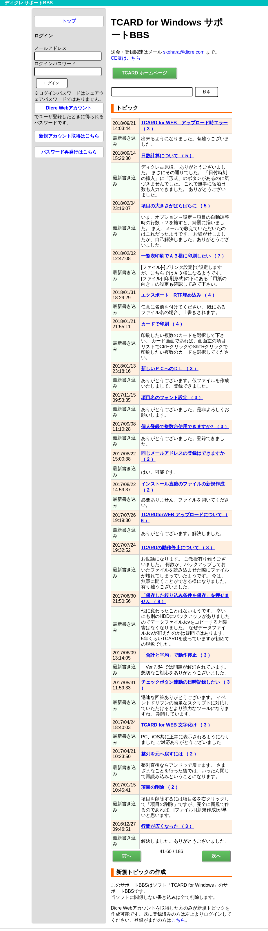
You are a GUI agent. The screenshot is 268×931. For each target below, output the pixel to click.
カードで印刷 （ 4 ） (163, 324)
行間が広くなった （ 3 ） (167, 826)
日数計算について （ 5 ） (167, 155)
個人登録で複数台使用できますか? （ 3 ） (185, 426)
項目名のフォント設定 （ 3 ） (172, 397)
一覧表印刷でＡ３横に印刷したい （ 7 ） (183, 255)
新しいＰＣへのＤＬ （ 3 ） (169, 368)
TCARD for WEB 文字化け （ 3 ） (176, 724)
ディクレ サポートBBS (29, 2)
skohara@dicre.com (184, 52)
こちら (178, 920)
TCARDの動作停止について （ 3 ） (178, 547)
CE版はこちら (126, 58)
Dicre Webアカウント (69, 107)
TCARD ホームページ (144, 72)
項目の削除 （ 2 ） (160, 787)
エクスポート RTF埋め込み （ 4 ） (179, 295)
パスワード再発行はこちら (69, 151)
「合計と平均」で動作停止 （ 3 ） (176, 655)
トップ (69, 21)
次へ (216, 855)
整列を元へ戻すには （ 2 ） (169, 753)
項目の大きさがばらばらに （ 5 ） (176, 205)
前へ (126, 855)
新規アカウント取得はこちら (69, 136)
